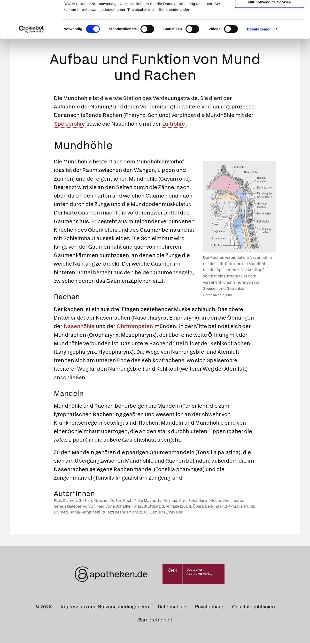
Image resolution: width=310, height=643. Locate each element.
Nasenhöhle (79, 326)
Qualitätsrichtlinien (253, 607)
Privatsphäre (209, 607)
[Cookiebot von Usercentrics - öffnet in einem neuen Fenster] (31, 66)
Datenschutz (172, 607)
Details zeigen (259, 66)
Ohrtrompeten (135, 326)
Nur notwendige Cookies (269, 39)
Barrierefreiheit (155, 619)
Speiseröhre (69, 123)
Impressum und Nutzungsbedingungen (105, 607)
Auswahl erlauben (269, 25)
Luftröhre (173, 123)
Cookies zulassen (269, 12)
